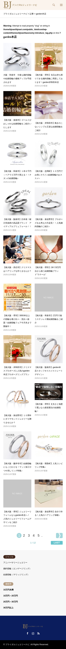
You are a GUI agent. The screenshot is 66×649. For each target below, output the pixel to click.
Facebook (27, 633)
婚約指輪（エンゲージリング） (17, 568)
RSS (38, 633)
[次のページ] (59, 535)
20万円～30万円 (10, 602)
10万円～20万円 (10, 596)
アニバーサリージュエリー (15, 562)
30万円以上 (8, 608)
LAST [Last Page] (57, 542)
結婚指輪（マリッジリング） (16, 574)
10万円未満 (8, 590)
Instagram (33, 633)
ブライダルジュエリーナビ (17, 644)
